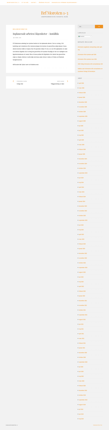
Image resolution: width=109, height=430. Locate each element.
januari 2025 (82, 154)
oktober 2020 (82, 357)
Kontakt (33, 2)
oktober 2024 (82, 168)
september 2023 (83, 220)
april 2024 (81, 187)
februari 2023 (82, 244)
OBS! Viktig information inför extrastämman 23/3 (90, 64)
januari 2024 (82, 201)
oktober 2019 (82, 395)
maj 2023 (81, 230)
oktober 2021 (82, 310)
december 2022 (83, 253)
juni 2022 (81, 277)
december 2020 (83, 353)
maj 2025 (81, 135)
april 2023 (81, 234)
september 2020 (83, 362)
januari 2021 (82, 348)
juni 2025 (81, 130)
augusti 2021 (82, 319)
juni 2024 (81, 178)
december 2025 (83, 102)
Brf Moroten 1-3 (54, 13)
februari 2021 (82, 343)
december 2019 (83, 390)
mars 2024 (81, 192)
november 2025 (83, 107)
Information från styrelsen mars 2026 (87, 59)
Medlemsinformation (20, 29)
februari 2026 (82, 93)
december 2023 (83, 206)
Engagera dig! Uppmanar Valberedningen (64, 2)
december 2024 (83, 159)
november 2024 (83, 163)
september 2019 (83, 400)
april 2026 (81, 83)
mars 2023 (81, 239)
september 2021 (83, 315)
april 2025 (81, 140)
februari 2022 (82, 291)
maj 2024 (81, 182)
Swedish (81, 36)
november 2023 (83, 211)
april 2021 (81, 334)
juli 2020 (81, 367)
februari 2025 (82, 149)
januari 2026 (82, 97)
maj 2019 (81, 419)
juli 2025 (81, 126)
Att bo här (25, 2)
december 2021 (83, 301)
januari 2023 (82, 248)
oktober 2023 (82, 215)
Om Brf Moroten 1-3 (13, 2)
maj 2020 (81, 376)
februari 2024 (82, 197)
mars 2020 (81, 381)
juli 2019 (81, 409)
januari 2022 (82, 296)
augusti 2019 (82, 405)
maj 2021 (81, 329)
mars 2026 (81, 88)
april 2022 (81, 286)
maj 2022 (81, 282)
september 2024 (83, 173)
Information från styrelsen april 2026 (87, 54)
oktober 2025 (82, 111)
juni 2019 (81, 414)
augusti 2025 (82, 121)
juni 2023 (81, 225)
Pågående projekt (44, 2)
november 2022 (83, 258)
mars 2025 (81, 145)
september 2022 (83, 267)
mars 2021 (81, 338)
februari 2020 (82, 386)
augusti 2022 (82, 272)
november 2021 (83, 305)
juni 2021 (81, 324)
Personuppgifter (97, 425)
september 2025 (83, 116)
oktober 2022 (82, 263)
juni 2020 (81, 371)
